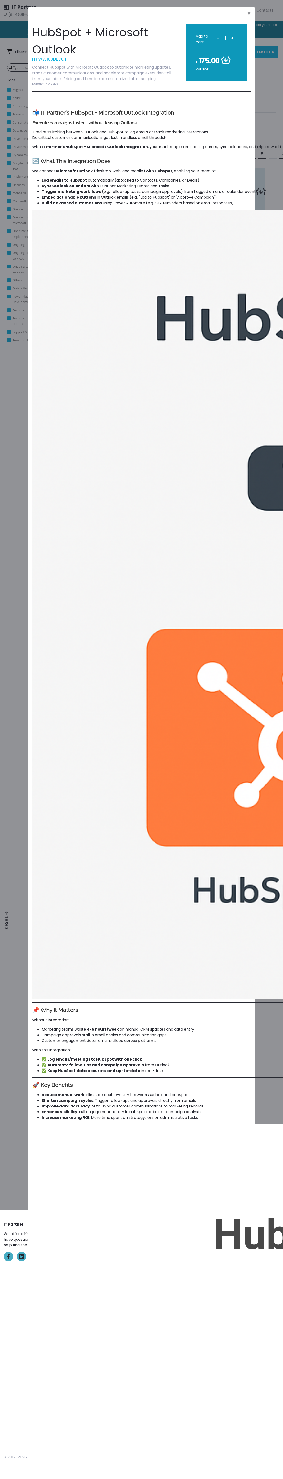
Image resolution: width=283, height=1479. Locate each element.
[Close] (249, 13)
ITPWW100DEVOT (49, 59)
